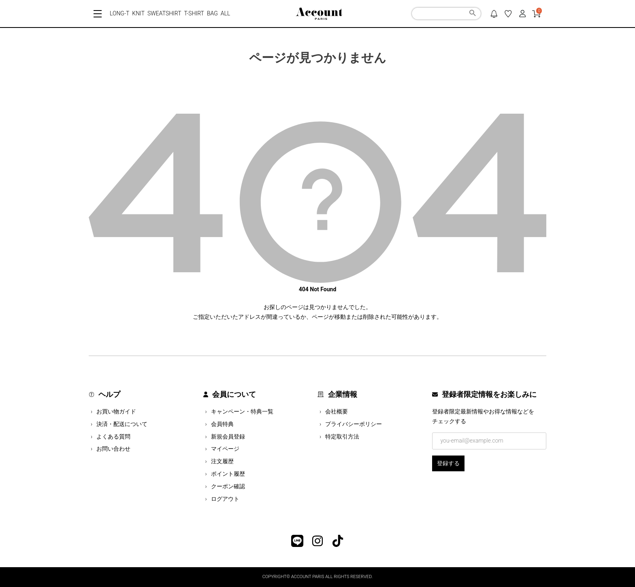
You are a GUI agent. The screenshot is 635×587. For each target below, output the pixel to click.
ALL (225, 13)
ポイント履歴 (228, 473)
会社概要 (336, 411)
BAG (212, 13)
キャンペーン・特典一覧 (242, 411)
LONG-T (119, 13)
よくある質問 (113, 436)
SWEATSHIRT (164, 13)
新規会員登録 (228, 436)
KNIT (138, 13)
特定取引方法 (342, 436)
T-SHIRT (194, 13)
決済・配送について (121, 424)
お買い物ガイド (116, 411)
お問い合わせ (113, 448)
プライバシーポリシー (353, 424)
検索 (472, 14)
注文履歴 (222, 461)
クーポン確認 (228, 486)
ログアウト (225, 499)
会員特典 (222, 424)
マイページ (225, 448)
